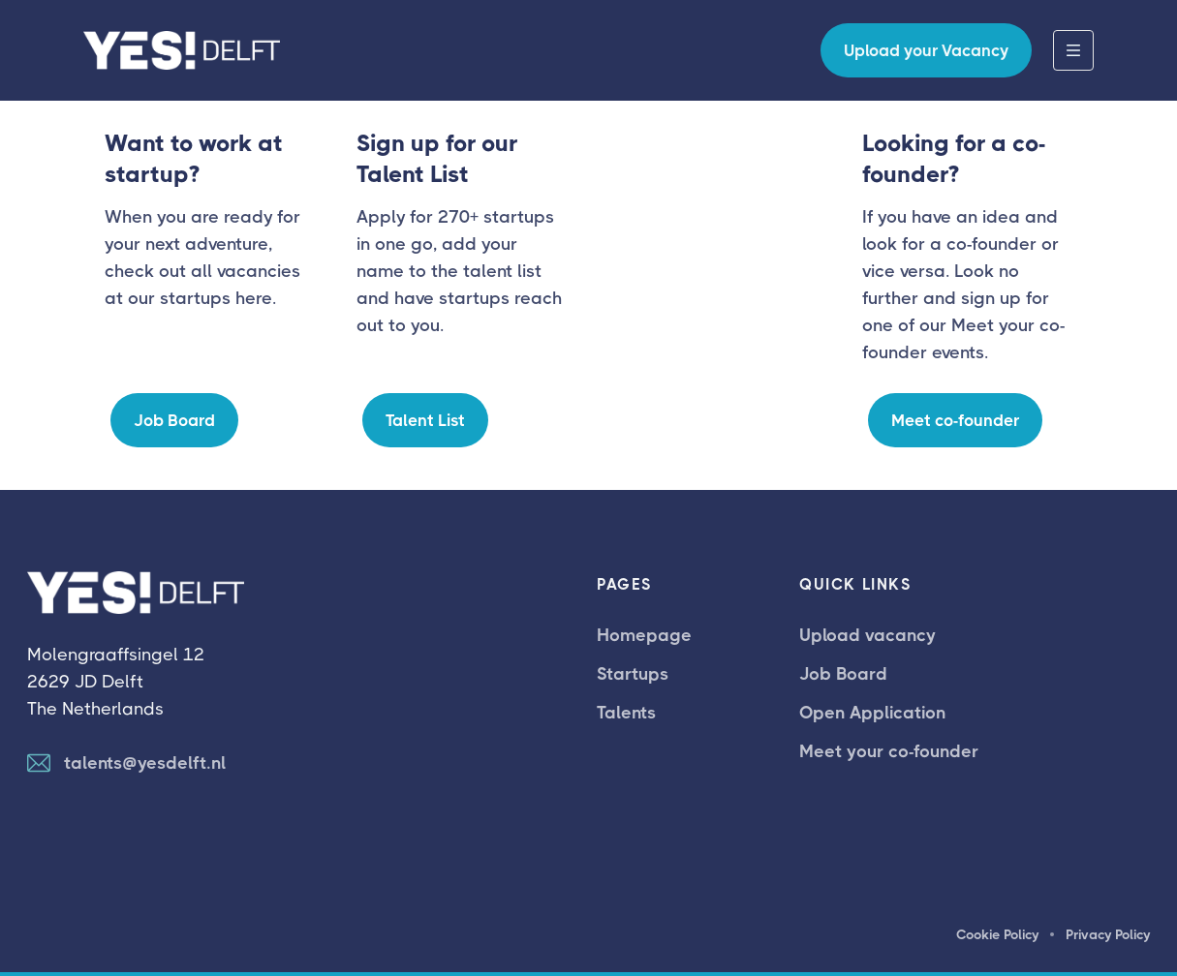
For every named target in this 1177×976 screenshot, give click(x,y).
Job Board (174, 420)
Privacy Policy (1108, 934)
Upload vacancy (867, 635)
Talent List (425, 420)
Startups (632, 674)
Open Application (872, 712)
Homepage (644, 635)
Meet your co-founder (888, 751)
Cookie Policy (997, 934)
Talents (626, 712)
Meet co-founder (955, 420)
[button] (1073, 50)
